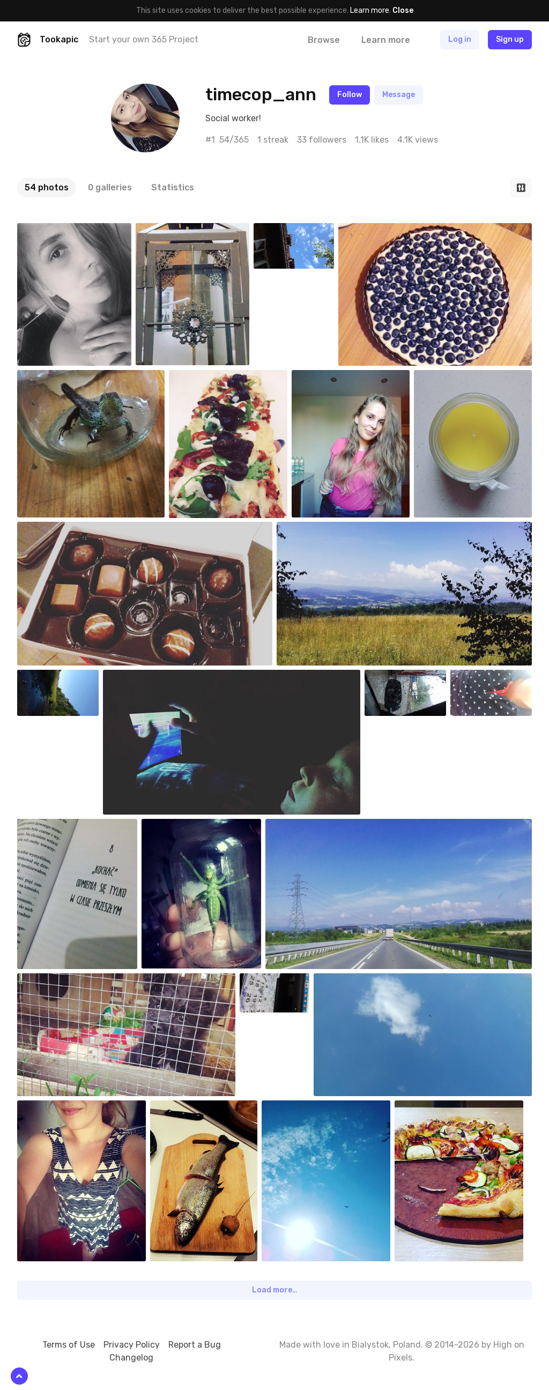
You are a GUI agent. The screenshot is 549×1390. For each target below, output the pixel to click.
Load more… (275, 1290)
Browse (324, 40)
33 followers (321, 140)
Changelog (131, 1357)
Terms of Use (68, 1345)
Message (398, 94)
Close (402, 10)
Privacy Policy (131, 1345)
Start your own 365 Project (143, 39)
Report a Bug (194, 1345)
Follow (349, 94)
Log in (459, 39)
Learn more (369, 10)
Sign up (510, 39)
